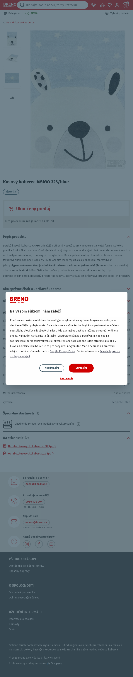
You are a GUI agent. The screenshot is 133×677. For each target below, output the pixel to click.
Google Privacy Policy (62, 351)
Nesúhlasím (52, 367)
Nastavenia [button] (66, 378)
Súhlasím (81, 367)
